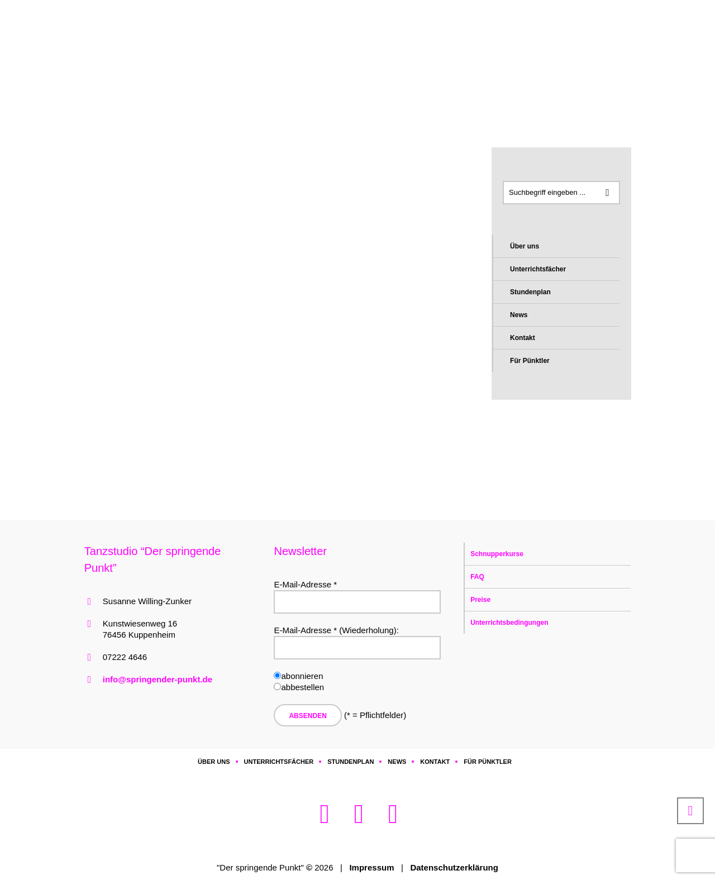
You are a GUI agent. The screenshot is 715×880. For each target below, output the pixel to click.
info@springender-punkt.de (157, 679)
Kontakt (522, 338)
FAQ (477, 577)
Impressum (371, 867)
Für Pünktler (530, 361)
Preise (480, 600)
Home (150, 84)
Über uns (524, 246)
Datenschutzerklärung (454, 867)
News (518, 315)
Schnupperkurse (496, 554)
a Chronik (216, 84)
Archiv (180, 84)
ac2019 (255, 84)
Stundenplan (530, 292)
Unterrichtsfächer (538, 269)
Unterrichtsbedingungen (509, 622)
